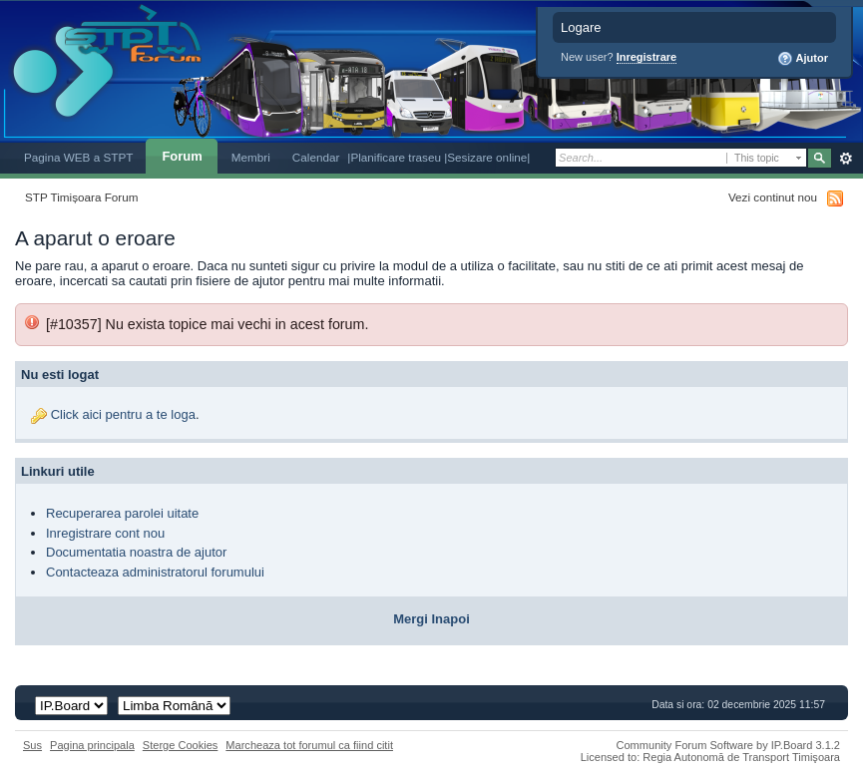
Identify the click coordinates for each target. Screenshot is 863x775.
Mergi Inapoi (431, 618)
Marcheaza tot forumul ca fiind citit (309, 745)
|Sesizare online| (487, 157)
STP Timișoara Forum (81, 197)
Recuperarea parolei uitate (122, 513)
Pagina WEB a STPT (78, 157)
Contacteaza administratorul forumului (155, 572)
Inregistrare (647, 57)
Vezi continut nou (772, 197)
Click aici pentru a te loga (123, 414)
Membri (250, 157)
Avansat (845, 159)
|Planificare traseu (395, 157)
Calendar (316, 157)
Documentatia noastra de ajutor (136, 552)
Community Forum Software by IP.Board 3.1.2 (728, 745)
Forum (182, 156)
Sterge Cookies (180, 745)
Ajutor (802, 59)
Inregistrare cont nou (105, 533)
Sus (32, 745)
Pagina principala (92, 745)
